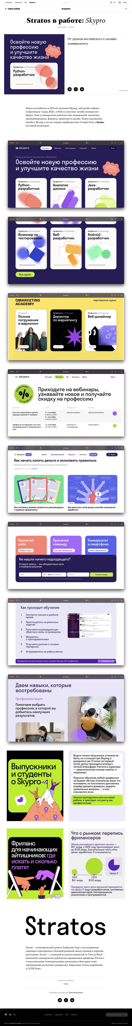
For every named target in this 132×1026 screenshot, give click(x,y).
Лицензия (58, 1015)
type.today (12, 9)
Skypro (29, 115)
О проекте (8, 2)
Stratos (100, 122)
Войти (125, 2)
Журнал (32, 2)
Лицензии (18, 2)
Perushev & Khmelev (15, 1023)
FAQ (25, 2)
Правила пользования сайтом (119, 1023)
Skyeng (73, 108)
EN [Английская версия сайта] (114, 2)
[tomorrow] (125, 9)
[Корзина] (119, 2)
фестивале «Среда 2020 (41, 112)
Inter (77, 122)
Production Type (71, 947)
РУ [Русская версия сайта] (111, 2)
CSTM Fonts (34, 968)
